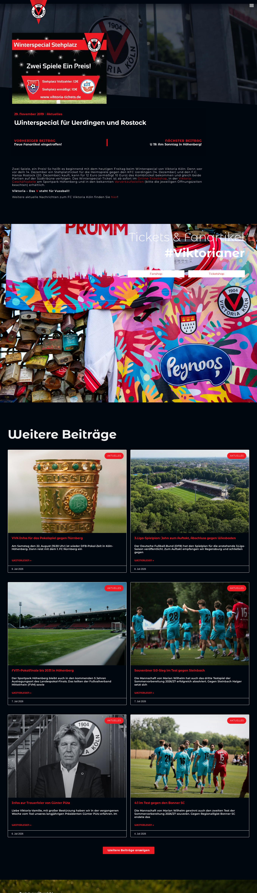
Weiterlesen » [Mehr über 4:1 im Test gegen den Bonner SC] (144, 826)
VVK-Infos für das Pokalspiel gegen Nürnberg (48, 538)
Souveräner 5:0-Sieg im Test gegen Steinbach (170, 670)
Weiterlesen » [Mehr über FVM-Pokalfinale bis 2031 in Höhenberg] (21, 693)
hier (114, 197)
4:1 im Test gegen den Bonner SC (160, 803)
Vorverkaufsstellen (129, 181)
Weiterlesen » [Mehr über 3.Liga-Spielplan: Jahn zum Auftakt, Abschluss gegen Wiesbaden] (144, 560)
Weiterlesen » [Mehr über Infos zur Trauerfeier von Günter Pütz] (21, 826)
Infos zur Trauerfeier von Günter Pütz (42, 803)
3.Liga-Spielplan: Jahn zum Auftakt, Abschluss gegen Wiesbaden (187, 538)
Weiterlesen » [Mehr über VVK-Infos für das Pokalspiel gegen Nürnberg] (21, 560)
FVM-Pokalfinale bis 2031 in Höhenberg (44, 670)
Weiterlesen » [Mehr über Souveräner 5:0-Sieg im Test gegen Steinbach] (144, 693)
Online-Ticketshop (152, 178)
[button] (251, 5)
